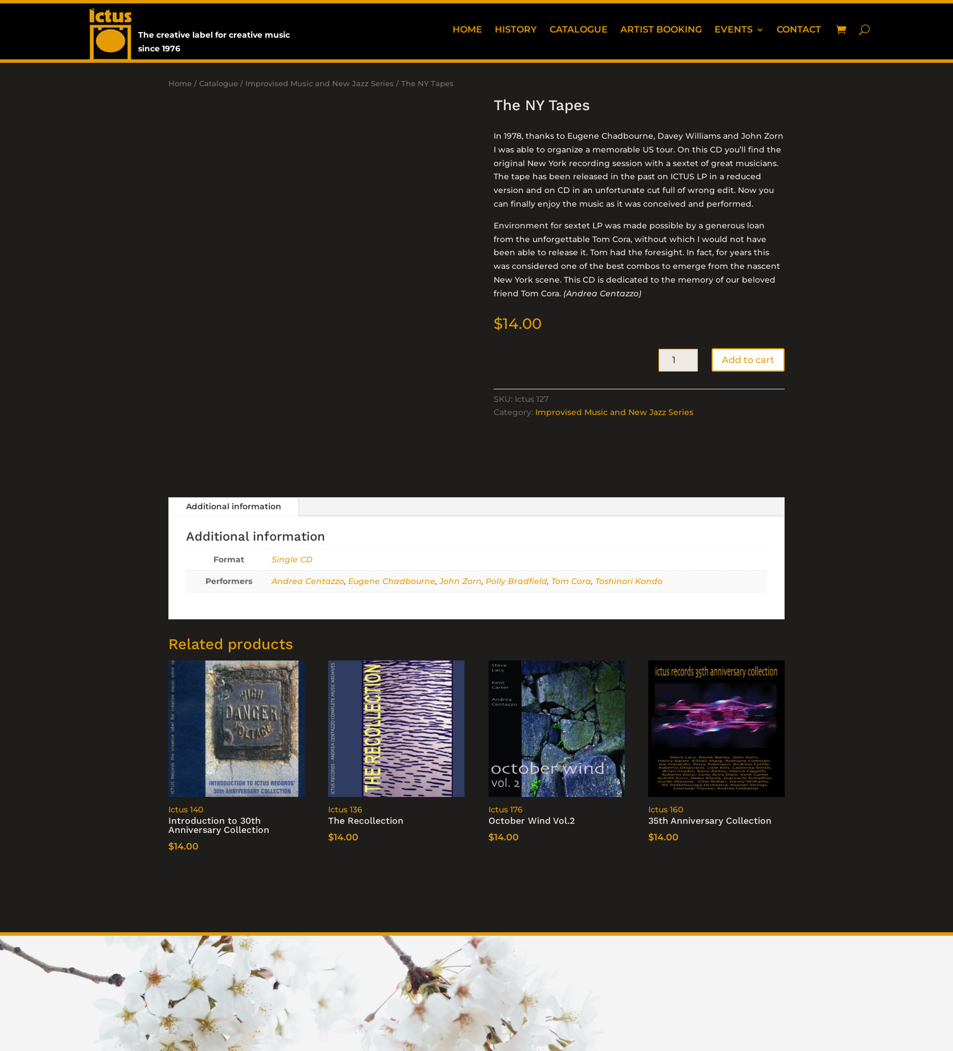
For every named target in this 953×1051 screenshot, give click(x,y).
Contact (799, 30)
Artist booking (661, 30)
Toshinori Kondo (629, 581)
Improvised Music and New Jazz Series (319, 83)
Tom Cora (571, 581)
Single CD (292, 559)
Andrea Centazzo (308, 581)
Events (733, 30)
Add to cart (748, 360)
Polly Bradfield (516, 581)
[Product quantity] (678, 360)
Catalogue (579, 30)
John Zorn (460, 581)
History (516, 30)
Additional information (233, 506)
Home (467, 30)
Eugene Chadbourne (391, 581)
